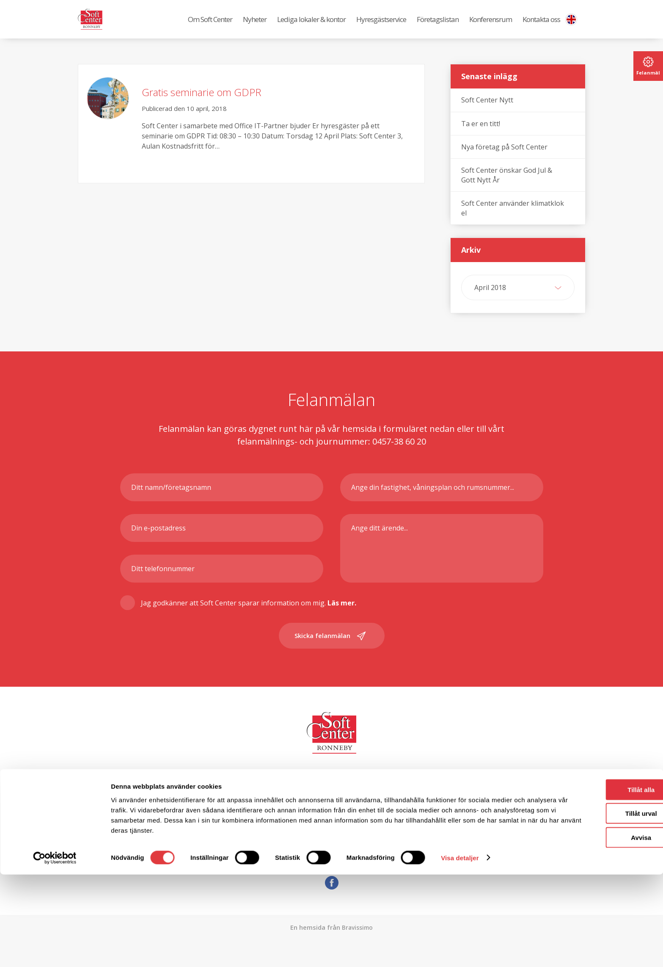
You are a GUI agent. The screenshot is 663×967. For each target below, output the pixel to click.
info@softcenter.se (332, 846)
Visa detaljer (460, 950)
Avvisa (592, 930)
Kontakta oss (541, 25)
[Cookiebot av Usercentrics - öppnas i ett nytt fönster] (55, 950)
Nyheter (255, 25)
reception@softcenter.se (350, 859)
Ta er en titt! (480, 136)
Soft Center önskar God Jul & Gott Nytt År (506, 187)
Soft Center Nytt (487, 112)
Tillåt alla (592, 882)
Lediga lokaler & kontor (311, 25)
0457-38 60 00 (552, 846)
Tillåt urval (592, 906)
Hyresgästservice (381, 25)
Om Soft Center (210, 25)
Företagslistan (438, 25)
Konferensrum (490, 25)
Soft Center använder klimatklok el (512, 220)
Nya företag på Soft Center (504, 159)
